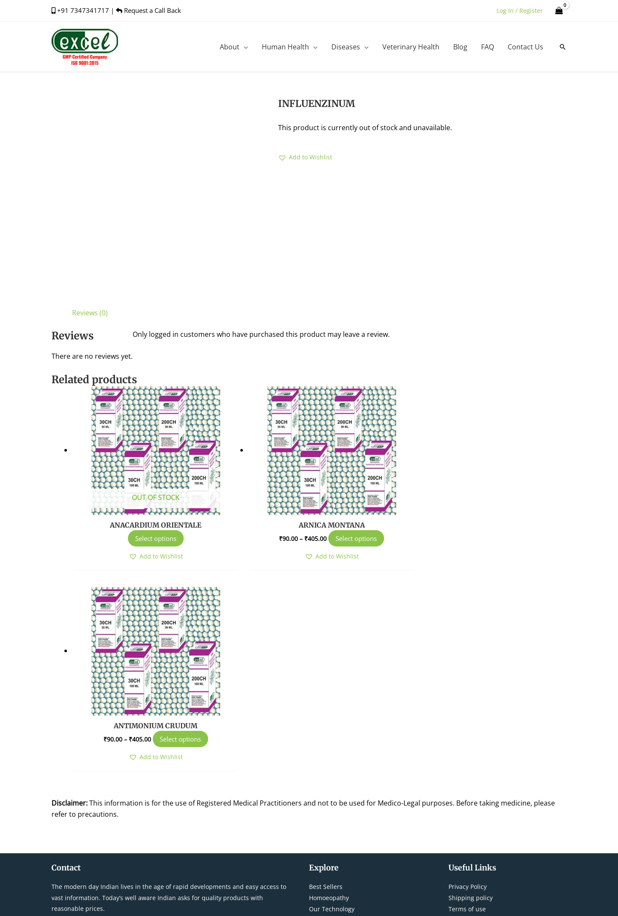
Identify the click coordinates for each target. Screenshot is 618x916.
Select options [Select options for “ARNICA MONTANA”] (343, 538)
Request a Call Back (148, 10)
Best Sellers (325, 686)
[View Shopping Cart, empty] (558, 10)
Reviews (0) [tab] (90, 313)
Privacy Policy (467, 686)
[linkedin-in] (539, 767)
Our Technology (331, 709)
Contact (320, 719)
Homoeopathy (329, 697)
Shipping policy (470, 697)
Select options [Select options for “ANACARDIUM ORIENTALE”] (151, 538)
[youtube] (520, 767)
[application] (243, 47)
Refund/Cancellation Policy (486, 719)
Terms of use (467, 709)
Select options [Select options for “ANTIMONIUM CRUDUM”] (510, 538)
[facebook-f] (458, 767)
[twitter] (479, 767)
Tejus (421, 900)
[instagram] (499, 767)
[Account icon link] (520, 10)
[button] (562, 47)
